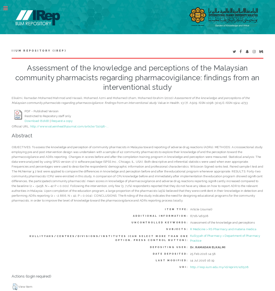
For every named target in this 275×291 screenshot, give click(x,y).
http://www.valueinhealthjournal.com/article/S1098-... (69, 126)
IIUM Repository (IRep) (39, 50)
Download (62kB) (37, 121)
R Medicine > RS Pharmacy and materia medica (223, 229)
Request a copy (62, 121)
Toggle (8, 8)
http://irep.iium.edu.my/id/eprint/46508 (219, 267)
